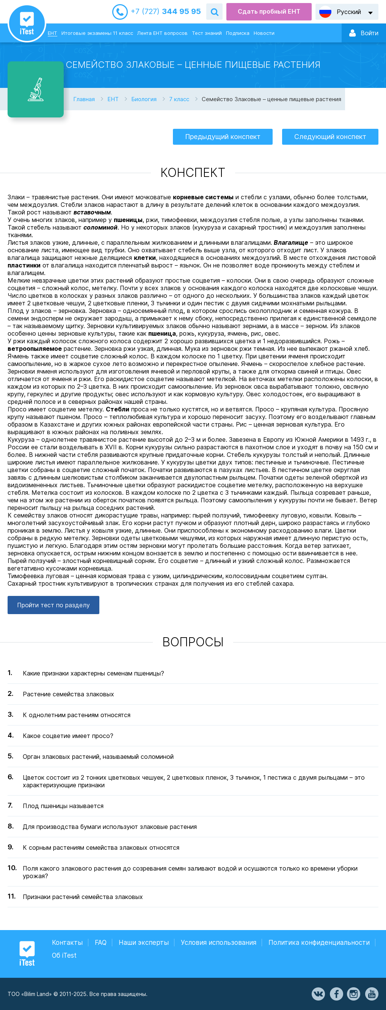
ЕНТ (52, 33)
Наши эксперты (144, 942)
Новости (264, 33)
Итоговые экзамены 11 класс (97, 33)
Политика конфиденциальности (319, 942)
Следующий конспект (330, 137)
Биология (144, 99)
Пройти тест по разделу (53, 605)
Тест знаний (207, 33)
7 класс (179, 99)
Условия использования (218, 942)
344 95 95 (165, 11)
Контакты (67, 942)
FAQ (101, 942)
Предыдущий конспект (222, 137)
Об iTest (64, 955)
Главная (84, 99)
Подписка (237, 33)
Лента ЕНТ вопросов (162, 33)
